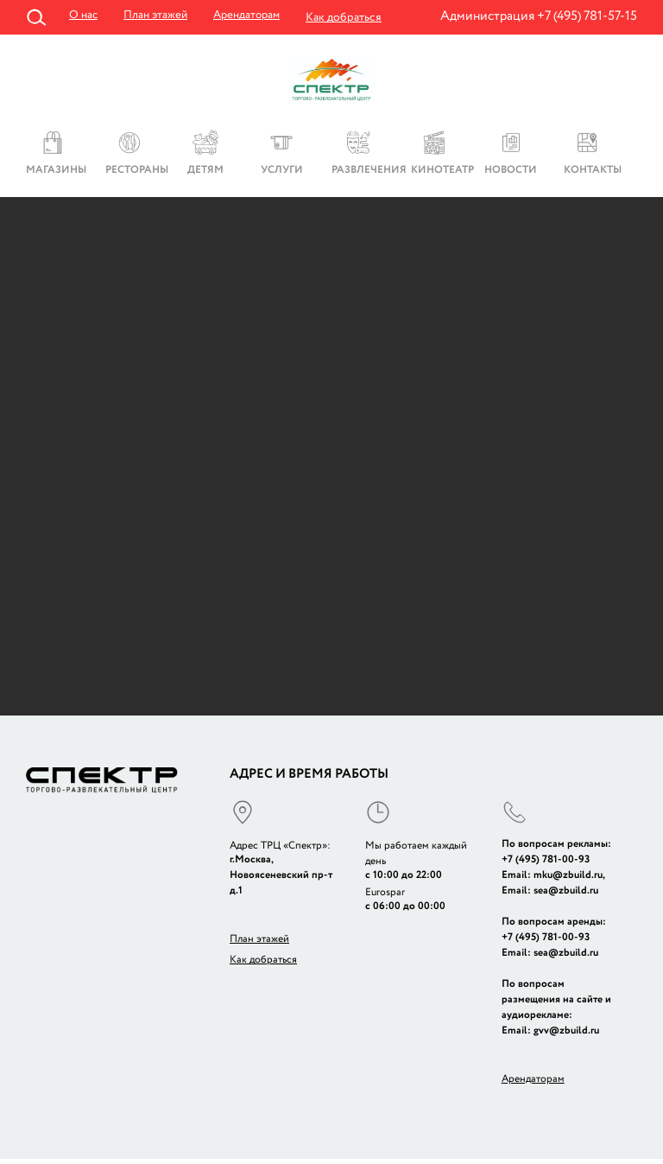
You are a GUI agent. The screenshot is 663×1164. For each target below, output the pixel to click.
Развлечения (365, 173)
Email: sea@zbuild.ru (550, 894)
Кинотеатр (441, 173)
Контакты (593, 173)
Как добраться (353, 17)
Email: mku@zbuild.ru (552, 879)
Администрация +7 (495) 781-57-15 (538, 16)
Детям (205, 173)
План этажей (158, 17)
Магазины (56, 173)
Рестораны (135, 173)
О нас (84, 17)
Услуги (282, 173)
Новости (510, 173)
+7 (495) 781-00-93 (546, 863)
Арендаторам (253, 17)
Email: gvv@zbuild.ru (550, 1034)
